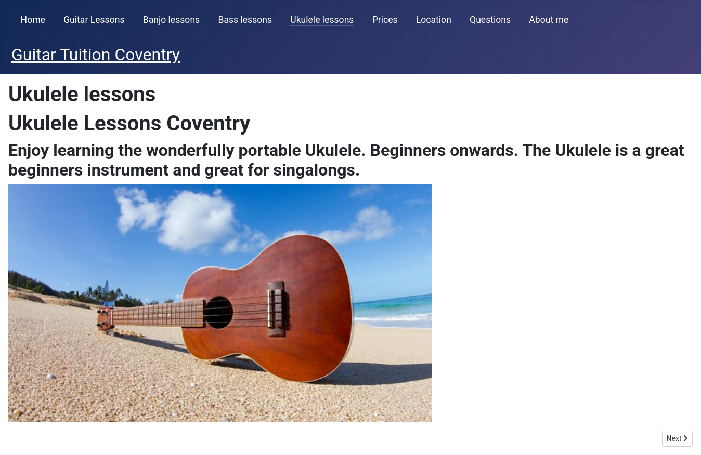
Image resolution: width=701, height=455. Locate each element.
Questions (490, 20)
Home (33, 20)
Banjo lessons (171, 20)
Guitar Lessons (93, 20)
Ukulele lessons (322, 20)
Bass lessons (245, 20)
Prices (385, 20)
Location (433, 20)
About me (548, 20)
